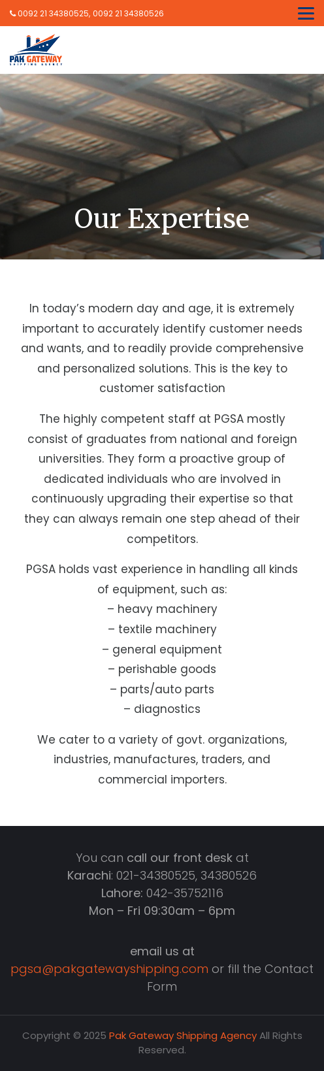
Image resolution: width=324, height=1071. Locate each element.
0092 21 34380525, (50, 13)
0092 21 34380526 (128, 13)
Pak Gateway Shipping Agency (183, 1035)
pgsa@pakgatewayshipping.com (109, 969)
